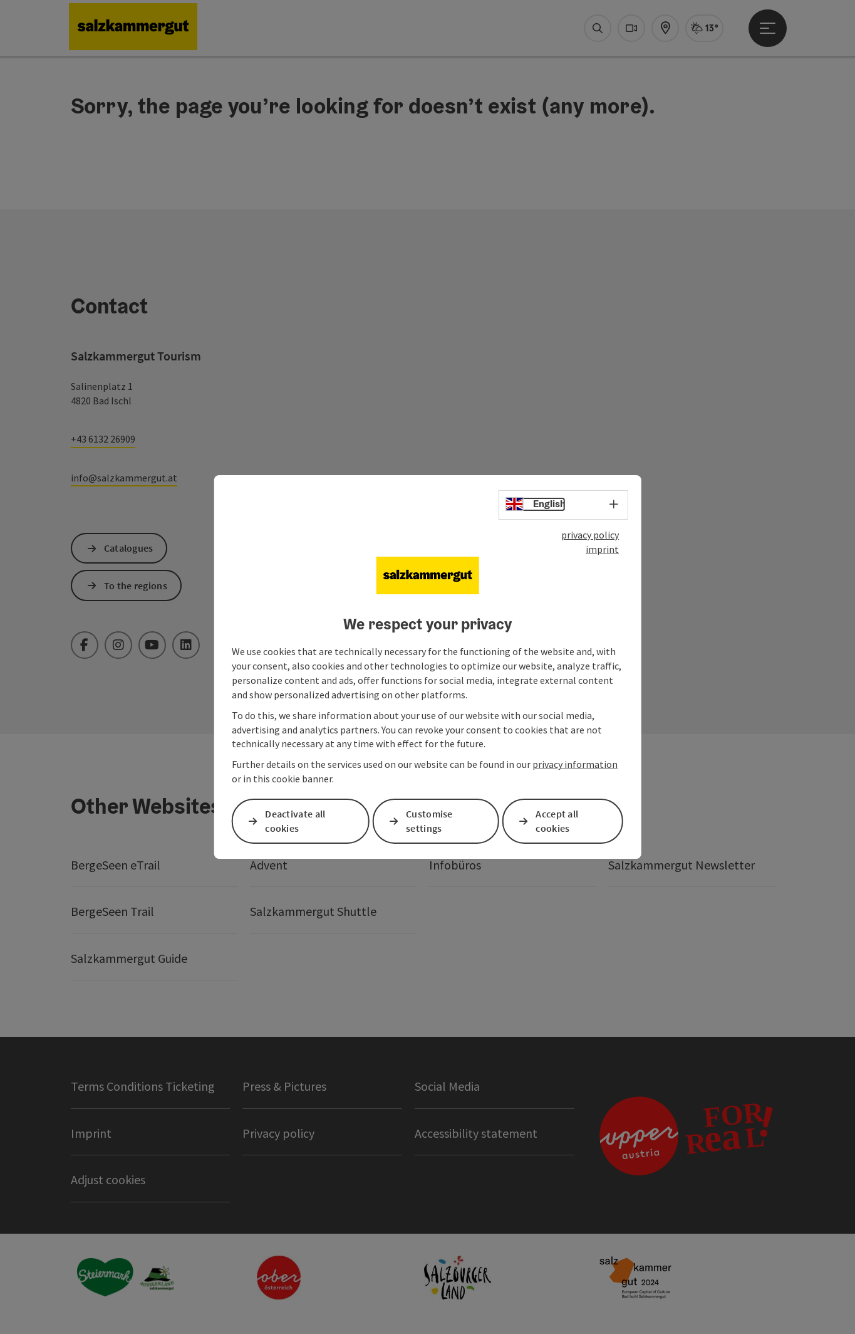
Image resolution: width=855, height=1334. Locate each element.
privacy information (575, 764)
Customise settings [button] (429, 820)
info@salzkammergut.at (124, 477)
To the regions (135, 585)
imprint (602, 549)
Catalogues (128, 548)
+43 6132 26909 (103, 439)
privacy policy (590, 534)
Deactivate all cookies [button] (295, 820)
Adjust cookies (108, 1179)
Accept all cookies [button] (557, 820)
